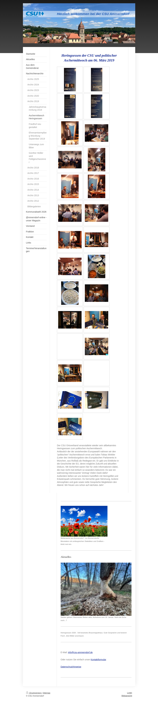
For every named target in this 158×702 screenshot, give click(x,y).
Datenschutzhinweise (71, 666)
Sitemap (46, 693)
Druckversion (34, 693)
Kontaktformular (98, 659)
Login (129, 693)
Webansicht (127, 696)
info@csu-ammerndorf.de (80, 652)
